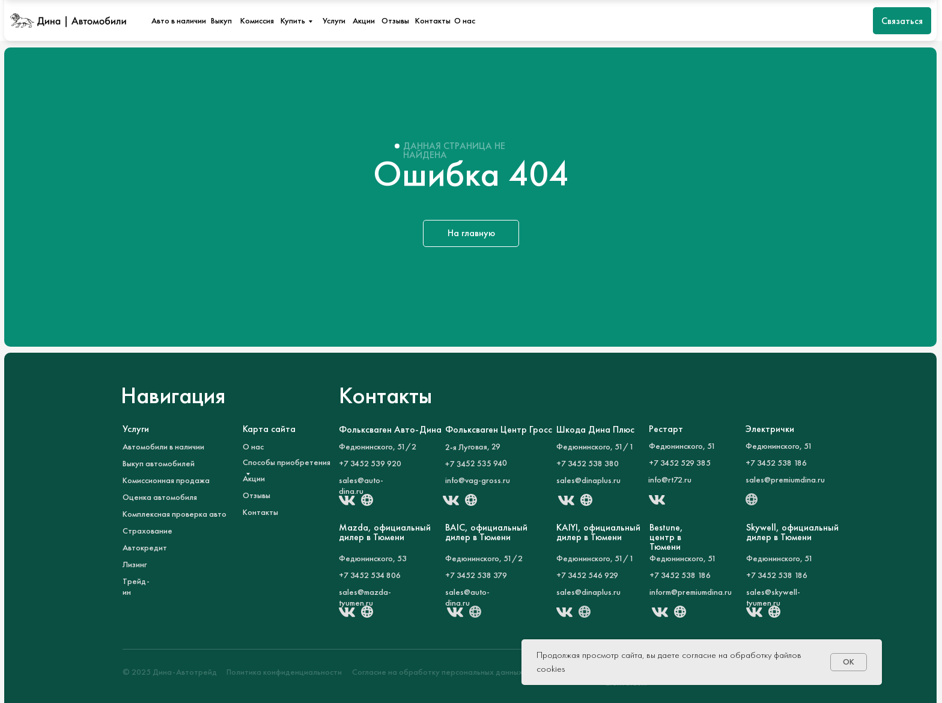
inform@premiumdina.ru (690, 591)
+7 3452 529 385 (680, 462)
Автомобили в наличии (163, 446)
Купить (293, 20)
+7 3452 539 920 (370, 463)
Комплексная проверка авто (174, 513)
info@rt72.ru (669, 479)
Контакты (433, 20)
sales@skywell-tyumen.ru (773, 597)
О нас (464, 20)
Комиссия (257, 20)
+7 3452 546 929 (587, 575)
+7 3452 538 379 (476, 575)
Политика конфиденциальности (284, 671)
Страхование (147, 530)
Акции (364, 20)
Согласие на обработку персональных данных (437, 671)
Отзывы (395, 20)
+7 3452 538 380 (587, 463)
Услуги (334, 20)
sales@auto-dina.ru (361, 485)
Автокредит (145, 547)
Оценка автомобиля (160, 496)
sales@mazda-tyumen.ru (365, 597)
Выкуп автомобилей (159, 463)
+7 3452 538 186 (776, 575)
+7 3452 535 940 (476, 463)
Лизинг (135, 564)
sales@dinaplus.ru (588, 480)
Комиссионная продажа (166, 480)
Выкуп (221, 20)
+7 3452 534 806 (370, 575)
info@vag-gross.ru (477, 480)
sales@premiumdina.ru (785, 479)
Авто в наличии (178, 20)
